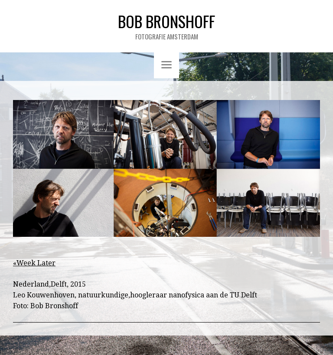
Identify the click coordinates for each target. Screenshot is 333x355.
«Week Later (34, 263)
